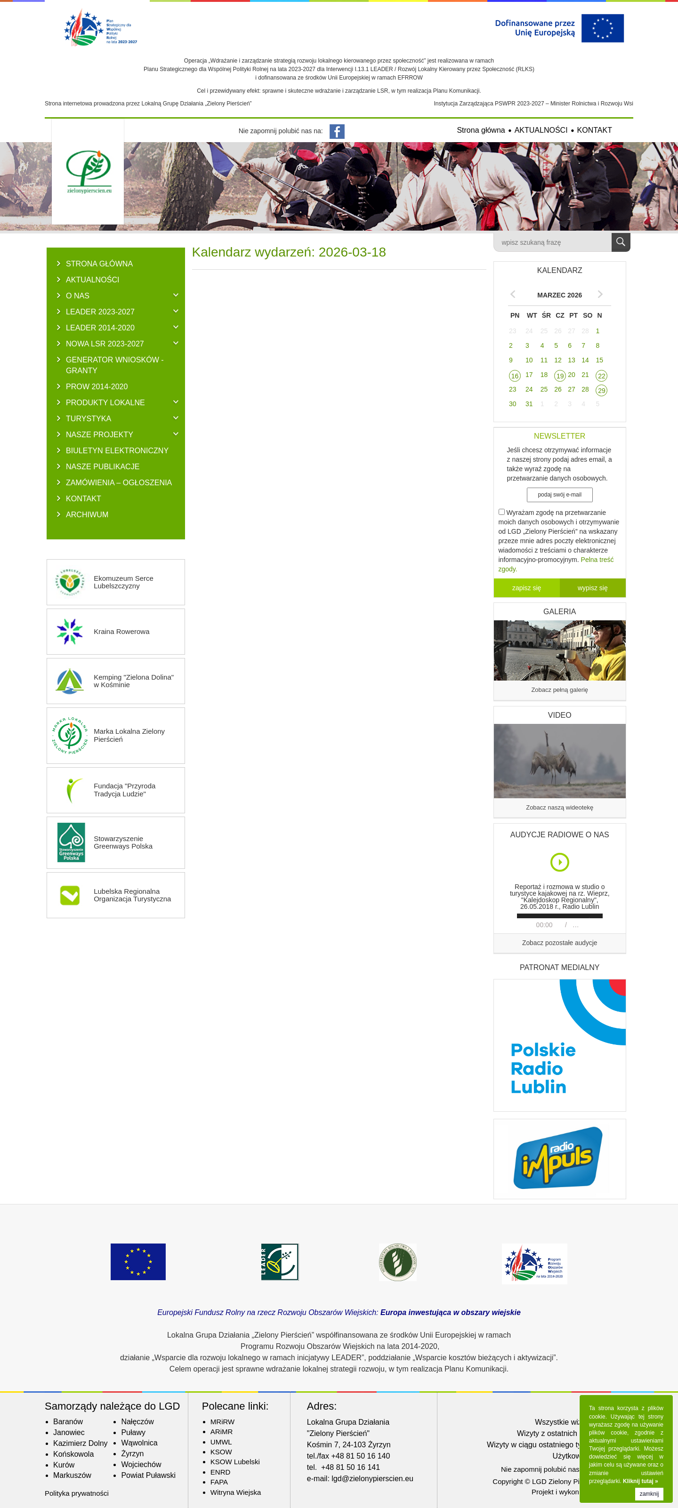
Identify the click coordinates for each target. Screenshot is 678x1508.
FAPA (219, 1482)
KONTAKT (594, 130)
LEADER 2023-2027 (100, 311)
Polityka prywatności (77, 1493)
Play (560, 862)
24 (529, 331)
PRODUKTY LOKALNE (105, 402)
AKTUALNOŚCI (541, 130)
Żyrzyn (132, 1454)
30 (513, 404)
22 (601, 376)
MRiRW (222, 1422)
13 (571, 360)
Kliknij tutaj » (640, 1481)
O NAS (77, 295)
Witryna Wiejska (235, 1492)
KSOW (221, 1452)
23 (513, 331)
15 (599, 360)
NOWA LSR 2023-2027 (105, 343)
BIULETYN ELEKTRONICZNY (117, 450)
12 (558, 360)
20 (571, 374)
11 (544, 360)
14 (585, 360)
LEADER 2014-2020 (100, 327)
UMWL (221, 1442)
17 (529, 374)
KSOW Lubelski (235, 1462)
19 (560, 376)
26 (558, 331)
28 (585, 331)
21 (585, 374)
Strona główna (481, 130)
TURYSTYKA (88, 418)
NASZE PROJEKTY (99, 434)
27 (571, 331)
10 (529, 360)
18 (544, 374)
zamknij (649, 1494)
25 (544, 331)
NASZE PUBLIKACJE (103, 466)
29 (601, 390)
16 (515, 376)
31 (529, 404)
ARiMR (221, 1432)
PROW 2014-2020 (97, 386)
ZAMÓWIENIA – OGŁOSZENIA (119, 482)
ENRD (220, 1472)
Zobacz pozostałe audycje (559, 943)
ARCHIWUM (87, 514)
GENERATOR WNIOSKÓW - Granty (115, 365)
